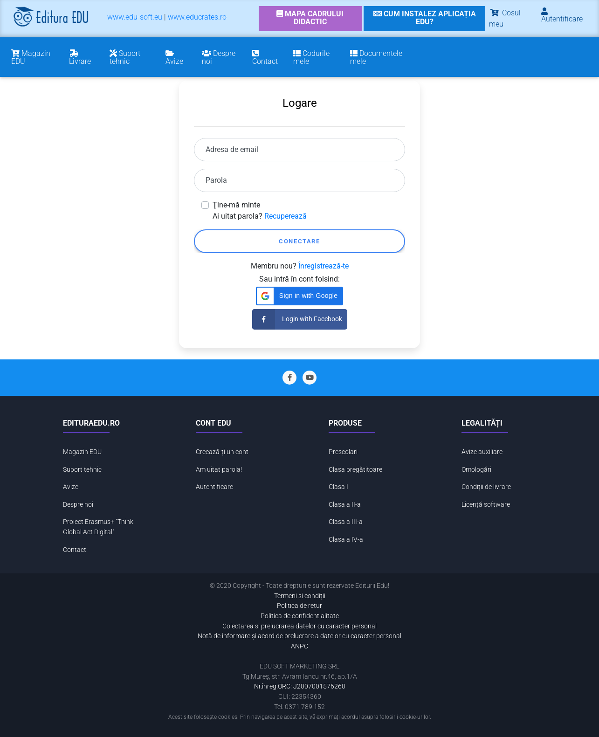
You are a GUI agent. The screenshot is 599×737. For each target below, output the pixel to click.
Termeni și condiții (299, 596)
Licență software (485, 505)
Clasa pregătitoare (355, 470)
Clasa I (338, 487)
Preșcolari (343, 452)
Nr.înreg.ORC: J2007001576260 (299, 686)
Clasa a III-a (346, 522)
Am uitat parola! (219, 470)
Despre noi (78, 505)
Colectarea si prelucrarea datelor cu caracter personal (299, 626)
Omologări (476, 470)
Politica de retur (299, 606)
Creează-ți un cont (222, 452)
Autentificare (214, 487)
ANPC (299, 646)
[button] (299, 296)
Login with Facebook (297, 319)
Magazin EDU (82, 452)
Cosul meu (505, 18)
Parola (216, 180)
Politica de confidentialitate (300, 616)
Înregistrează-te (323, 266)
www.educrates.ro (197, 17)
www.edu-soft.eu (134, 17)
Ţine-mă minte (236, 204)
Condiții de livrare (486, 487)
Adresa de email (232, 149)
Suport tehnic (82, 470)
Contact (74, 550)
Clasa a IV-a (346, 540)
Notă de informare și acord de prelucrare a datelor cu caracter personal (299, 636)
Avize (70, 487)
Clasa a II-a (345, 505)
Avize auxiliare (482, 452)
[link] (310, 18)
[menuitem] (134, 19)
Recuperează (285, 216)
